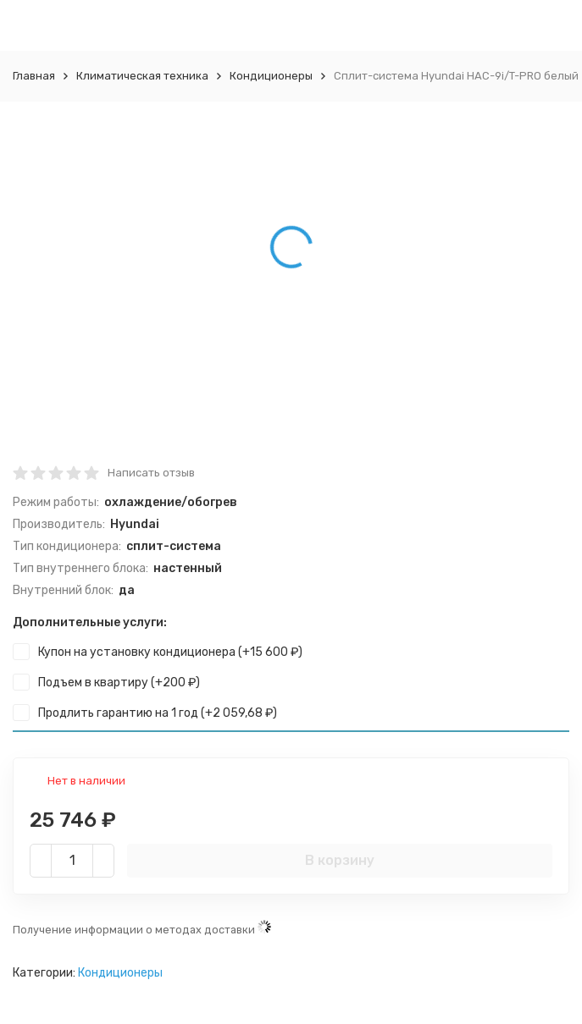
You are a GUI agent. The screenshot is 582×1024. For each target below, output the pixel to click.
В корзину (339, 860)
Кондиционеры (271, 75)
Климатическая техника (142, 75)
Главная (34, 75)
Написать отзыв (151, 472)
